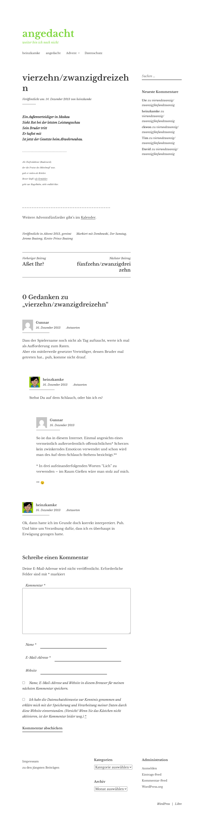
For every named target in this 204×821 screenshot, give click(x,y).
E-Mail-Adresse (38, 657)
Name (31, 645)
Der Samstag (118, 234)
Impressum (30, 761)
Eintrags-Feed (151, 774)
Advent (71, 53)
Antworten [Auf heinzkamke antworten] (80, 384)
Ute (144, 100)
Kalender (88, 217)
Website (31, 670)
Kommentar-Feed (154, 780)
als (36, 178)
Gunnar (42, 322)
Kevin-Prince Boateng (58, 238)
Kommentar (35, 585)
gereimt (66, 234)
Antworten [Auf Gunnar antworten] (73, 327)
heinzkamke (31, 53)
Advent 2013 (51, 234)
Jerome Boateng (32, 238)
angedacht (48, 33)
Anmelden (149, 768)
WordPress (163, 804)
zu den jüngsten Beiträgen (40, 767)
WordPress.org (152, 786)
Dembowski (101, 234)
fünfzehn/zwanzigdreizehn (103, 264)
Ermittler (42, 178)
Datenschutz (93, 53)
